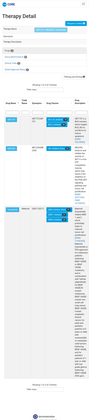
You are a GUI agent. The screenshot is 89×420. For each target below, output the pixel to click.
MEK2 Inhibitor (57, 220)
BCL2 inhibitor (57, 124)
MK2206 (11, 148)
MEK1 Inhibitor (57, 214)
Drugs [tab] (9, 50)
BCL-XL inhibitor (57, 119)
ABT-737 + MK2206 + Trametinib (51, 30)
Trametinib (12, 210)
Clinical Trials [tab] (12, 63)
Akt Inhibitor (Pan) (58, 148)
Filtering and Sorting (74, 77)
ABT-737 (11, 119)
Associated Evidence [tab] (16, 57)
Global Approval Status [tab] (17, 69)
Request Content (76, 23)
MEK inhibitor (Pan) (59, 209)
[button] (18, 103)
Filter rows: (32, 89)
